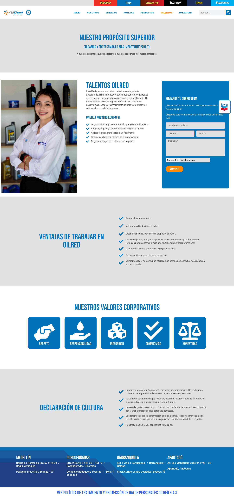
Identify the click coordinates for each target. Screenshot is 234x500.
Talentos (166, 12)
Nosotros (93, 12)
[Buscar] (228, 12)
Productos (147, 12)
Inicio (77, 12)
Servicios (111, 12)
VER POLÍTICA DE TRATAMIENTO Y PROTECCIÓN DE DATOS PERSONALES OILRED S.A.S (117, 493)
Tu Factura (185, 12)
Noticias (129, 12)
